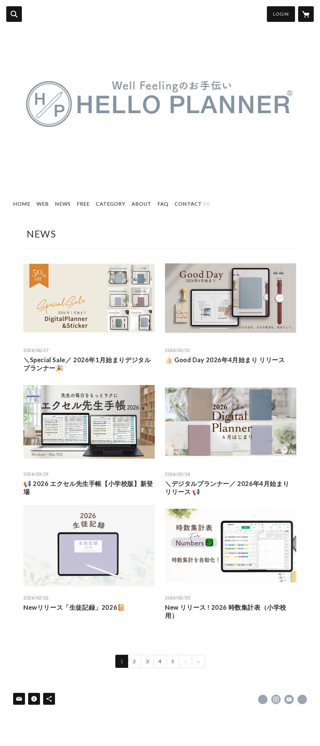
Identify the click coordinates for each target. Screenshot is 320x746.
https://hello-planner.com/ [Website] (302, 699)
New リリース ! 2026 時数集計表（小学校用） (225, 611)
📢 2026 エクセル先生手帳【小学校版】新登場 (88, 487)
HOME (21, 204)
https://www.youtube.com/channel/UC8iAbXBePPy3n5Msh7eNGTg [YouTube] (289, 699)
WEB (43, 204)
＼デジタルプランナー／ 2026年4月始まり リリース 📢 (227, 487)
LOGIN (281, 14)
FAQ (163, 204)
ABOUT (141, 204)
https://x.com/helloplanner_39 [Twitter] (263, 699)
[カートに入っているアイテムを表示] (306, 14)
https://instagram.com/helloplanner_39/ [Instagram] (276, 699)
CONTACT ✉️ (192, 204)
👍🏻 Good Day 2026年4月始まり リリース (225, 359)
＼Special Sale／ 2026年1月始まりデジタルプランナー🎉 (87, 364)
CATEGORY (110, 204)
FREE (83, 204)
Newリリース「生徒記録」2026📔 (74, 607)
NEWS (63, 204)
